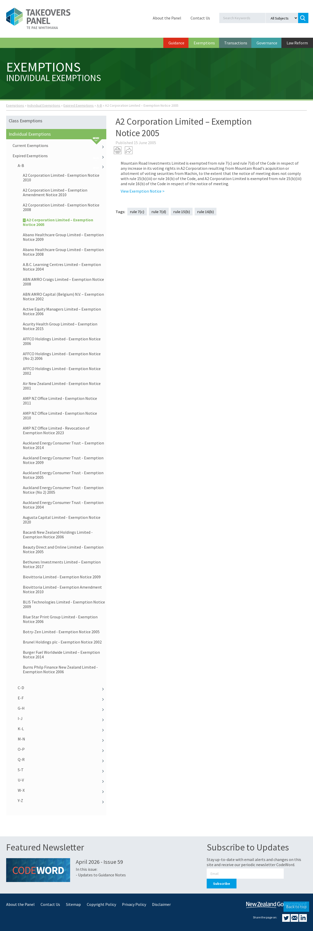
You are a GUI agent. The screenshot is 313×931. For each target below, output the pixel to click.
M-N (62, 738)
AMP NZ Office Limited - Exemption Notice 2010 (60, 415)
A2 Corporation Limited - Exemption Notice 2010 (61, 177)
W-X (62, 790)
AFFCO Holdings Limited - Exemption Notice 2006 (62, 341)
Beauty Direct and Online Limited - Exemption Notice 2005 (63, 549)
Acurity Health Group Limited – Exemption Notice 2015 (60, 326)
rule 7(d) (158, 211)
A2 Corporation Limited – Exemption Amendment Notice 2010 (55, 192)
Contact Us (200, 18)
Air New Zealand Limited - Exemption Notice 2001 (62, 386)
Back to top (296, 906)
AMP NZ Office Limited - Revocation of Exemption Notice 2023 (56, 430)
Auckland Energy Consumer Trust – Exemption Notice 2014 (63, 445)
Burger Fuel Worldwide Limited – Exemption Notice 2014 (61, 654)
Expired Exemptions (78, 105)
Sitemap (73, 904)
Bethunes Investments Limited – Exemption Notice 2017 (62, 564)
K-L (62, 728)
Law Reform (297, 42)
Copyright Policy (101, 904)
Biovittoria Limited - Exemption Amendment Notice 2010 (62, 589)
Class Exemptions (25, 121)
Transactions (235, 42)
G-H (62, 708)
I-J (62, 718)
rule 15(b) (181, 211)
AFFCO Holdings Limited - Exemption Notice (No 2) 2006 (62, 356)
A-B (99, 105)
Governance (267, 42)
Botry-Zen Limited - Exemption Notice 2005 (61, 631)
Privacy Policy (134, 904)
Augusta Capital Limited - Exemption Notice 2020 (61, 519)
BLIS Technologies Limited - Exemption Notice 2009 (64, 604)
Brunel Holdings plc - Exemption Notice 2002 (62, 642)
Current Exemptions (59, 145)
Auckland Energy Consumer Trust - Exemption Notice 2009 (63, 460)
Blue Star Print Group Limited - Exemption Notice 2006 (60, 619)
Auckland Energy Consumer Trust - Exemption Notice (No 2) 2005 (63, 490)
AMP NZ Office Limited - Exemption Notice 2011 (60, 400)
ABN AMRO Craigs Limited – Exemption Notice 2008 (63, 281)
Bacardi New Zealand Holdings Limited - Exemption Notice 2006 (58, 534)
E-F (62, 697)
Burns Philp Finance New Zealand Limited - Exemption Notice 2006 (60, 669)
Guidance (176, 42)
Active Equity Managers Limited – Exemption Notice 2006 (62, 311)
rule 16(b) (205, 211)
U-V (62, 780)
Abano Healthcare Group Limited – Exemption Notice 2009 (63, 237)
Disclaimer (161, 904)
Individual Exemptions (43, 105)
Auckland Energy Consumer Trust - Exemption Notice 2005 (63, 475)
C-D (62, 687)
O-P (62, 749)
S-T (62, 769)
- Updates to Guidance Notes (101, 874)
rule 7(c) (137, 211)
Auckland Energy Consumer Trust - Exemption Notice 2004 (63, 505)
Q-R (62, 759)
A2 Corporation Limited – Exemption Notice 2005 (58, 222)
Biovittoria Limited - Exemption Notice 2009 (62, 576)
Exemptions (204, 42)
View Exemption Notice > (143, 191)
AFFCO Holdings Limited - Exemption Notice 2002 (62, 371)
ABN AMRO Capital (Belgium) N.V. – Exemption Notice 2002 (63, 296)
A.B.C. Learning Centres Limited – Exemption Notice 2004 (62, 267)
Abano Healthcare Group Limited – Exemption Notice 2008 (63, 252)
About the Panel (167, 18)
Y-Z (62, 800)
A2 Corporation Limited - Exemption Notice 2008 (61, 207)
